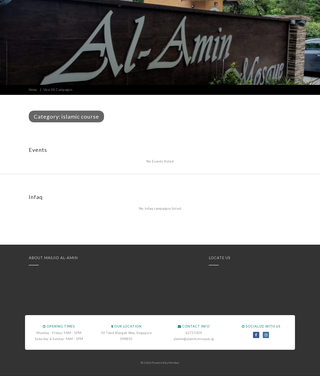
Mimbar (174, 363)
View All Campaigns (57, 90)
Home (33, 90)
